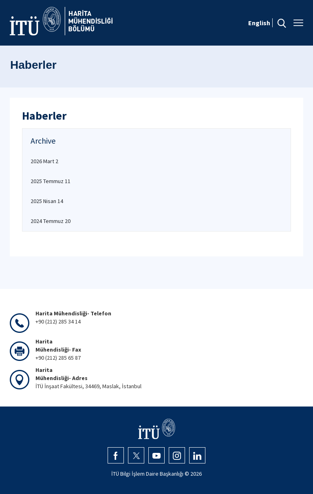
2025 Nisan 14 (47, 201)
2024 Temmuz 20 (51, 221)
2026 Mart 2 (44, 161)
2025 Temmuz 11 (51, 181)
